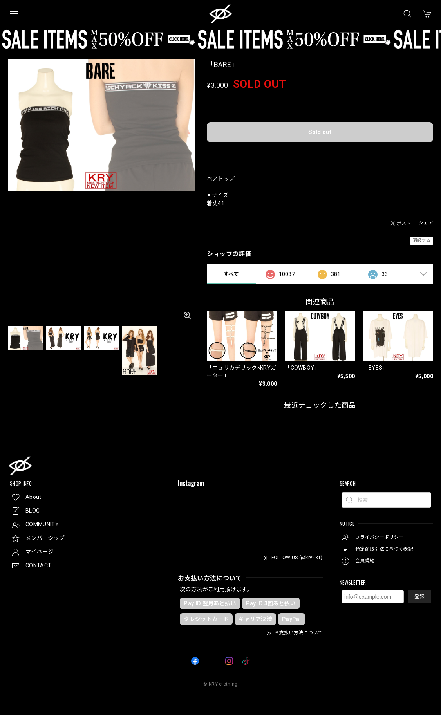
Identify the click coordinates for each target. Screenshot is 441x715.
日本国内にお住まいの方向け (320, 152)
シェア (426, 223)
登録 (419, 596)
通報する (421, 240)
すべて (231, 274)
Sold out (319, 131)
